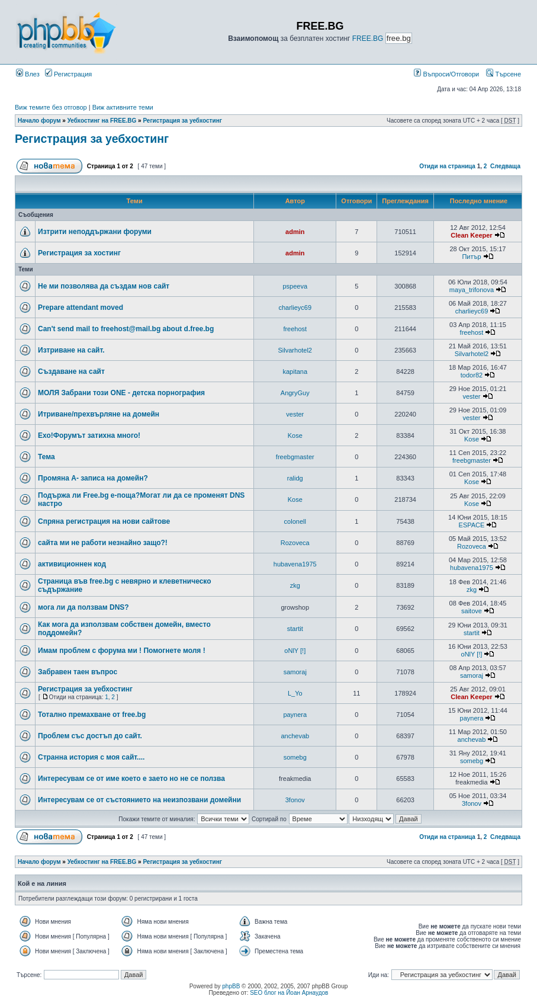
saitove (471, 610)
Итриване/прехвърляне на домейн (98, 414)
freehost (295, 328)
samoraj (295, 671)
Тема (46, 457)
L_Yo (295, 693)
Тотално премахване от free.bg (92, 714)
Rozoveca (295, 542)
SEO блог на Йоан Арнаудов (289, 992)
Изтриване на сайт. (71, 350)
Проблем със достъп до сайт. (90, 736)
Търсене (503, 74)
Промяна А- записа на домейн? (93, 478)
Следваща (505, 166)
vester (471, 396)
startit (295, 628)
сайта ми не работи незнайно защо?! (103, 543)
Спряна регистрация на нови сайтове (104, 521)
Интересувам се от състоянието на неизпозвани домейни (139, 800)
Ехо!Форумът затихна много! (89, 435)
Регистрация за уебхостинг (182, 120)
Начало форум (39, 120)
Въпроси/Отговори (446, 74)
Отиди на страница (447, 166)
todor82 (472, 375)
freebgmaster (295, 456)
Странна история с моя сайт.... (91, 757)
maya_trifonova (471, 289)
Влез (28, 74)
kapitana (294, 371)
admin (294, 231)
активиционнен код (72, 564)
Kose (295, 435)
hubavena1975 (295, 564)
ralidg (295, 478)
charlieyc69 (294, 307)
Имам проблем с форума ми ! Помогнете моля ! (121, 650)
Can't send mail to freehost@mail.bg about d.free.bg (126, 329)
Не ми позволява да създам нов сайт (103, 286)
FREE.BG (368, 38)
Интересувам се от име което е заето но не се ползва (131, 778)
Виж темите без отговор (51, 107)
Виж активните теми (122, 107)
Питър (471, 256)
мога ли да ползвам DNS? (83, 607)
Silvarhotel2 (295, 350)
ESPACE (472, 525)
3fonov (295, 799)
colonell (295, 521)
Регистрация (68, 74)
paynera (295, 714)
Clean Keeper (471, 235)
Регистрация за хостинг (79, 253)
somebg (295, 757)
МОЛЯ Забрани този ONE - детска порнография (121, 393)
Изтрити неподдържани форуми (95, 232)
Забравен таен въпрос (77, 672)
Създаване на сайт (71, 371)
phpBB (231, 986)
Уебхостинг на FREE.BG (102, 120)
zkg (295, 585)
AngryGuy (295, 392)
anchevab (295, 735)
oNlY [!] (295, 650)
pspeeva (294, 286)
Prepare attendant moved (80, 307)
